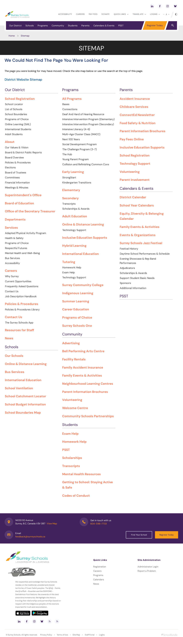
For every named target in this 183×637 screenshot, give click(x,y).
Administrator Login (148, 566)
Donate (106, 14)
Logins (102, 635)
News (96, 583)
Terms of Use (62, 635)
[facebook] (159, 6)
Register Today (155, 25)
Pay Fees (93, 14)
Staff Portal (89, 635)
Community (58, 25)
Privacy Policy (46, 635)
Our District (15, 25)
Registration (99, 566)
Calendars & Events (103, 25)
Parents (85, 25)
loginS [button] (155, 14)
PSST (121, 25)
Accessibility (65, 14)
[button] (172, 25)
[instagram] (167, 6)
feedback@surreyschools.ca (30, 536)
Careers (80, 14)
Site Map (76, 635)
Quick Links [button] (121, 14)
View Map (52, 523)
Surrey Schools (14, 635)
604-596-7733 (98, 523)
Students (72, 25)
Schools (29, 25)
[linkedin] (152, 6)
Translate (139, 14)
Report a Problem (147, 570)
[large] (169, 14)
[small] (164, 14)
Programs (43, 25)
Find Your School (139, 534)
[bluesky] (175, 6)
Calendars (98, 579)
